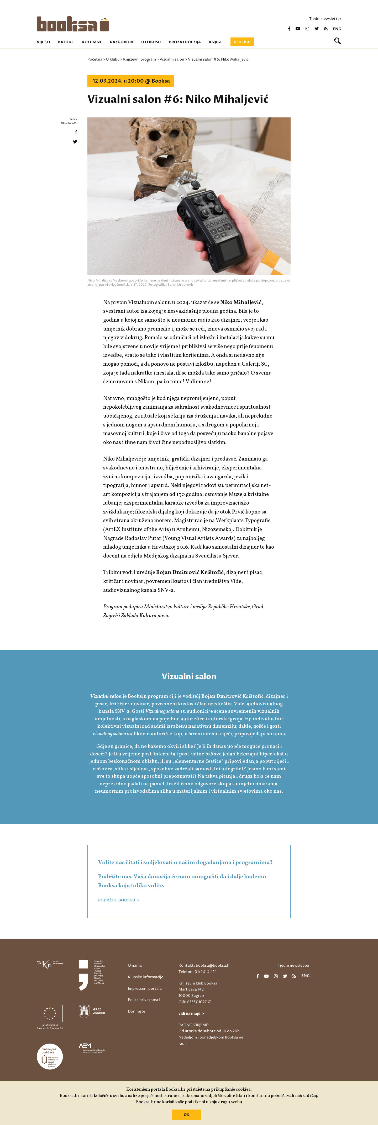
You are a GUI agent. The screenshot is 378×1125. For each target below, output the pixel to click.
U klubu (242, 42)
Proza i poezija (185, 42)
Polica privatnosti (144, 999)
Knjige (216, 42)
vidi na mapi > (191, 1013)
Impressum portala (145, 988)
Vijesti (43, 42)
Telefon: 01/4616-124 (197, 971)
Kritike (66, 42)
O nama (135, 965)
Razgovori (121, 42)
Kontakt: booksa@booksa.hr (204, 965)
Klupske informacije (145, 977)
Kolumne (92, 42)
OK (186, 1114)
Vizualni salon (172, 59)
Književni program (139, 59)
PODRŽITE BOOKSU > (118, 900)
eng (337, 29)
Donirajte (136, 1011)
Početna (94, 59)
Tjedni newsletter (325, 18)
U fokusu (151, 42)
